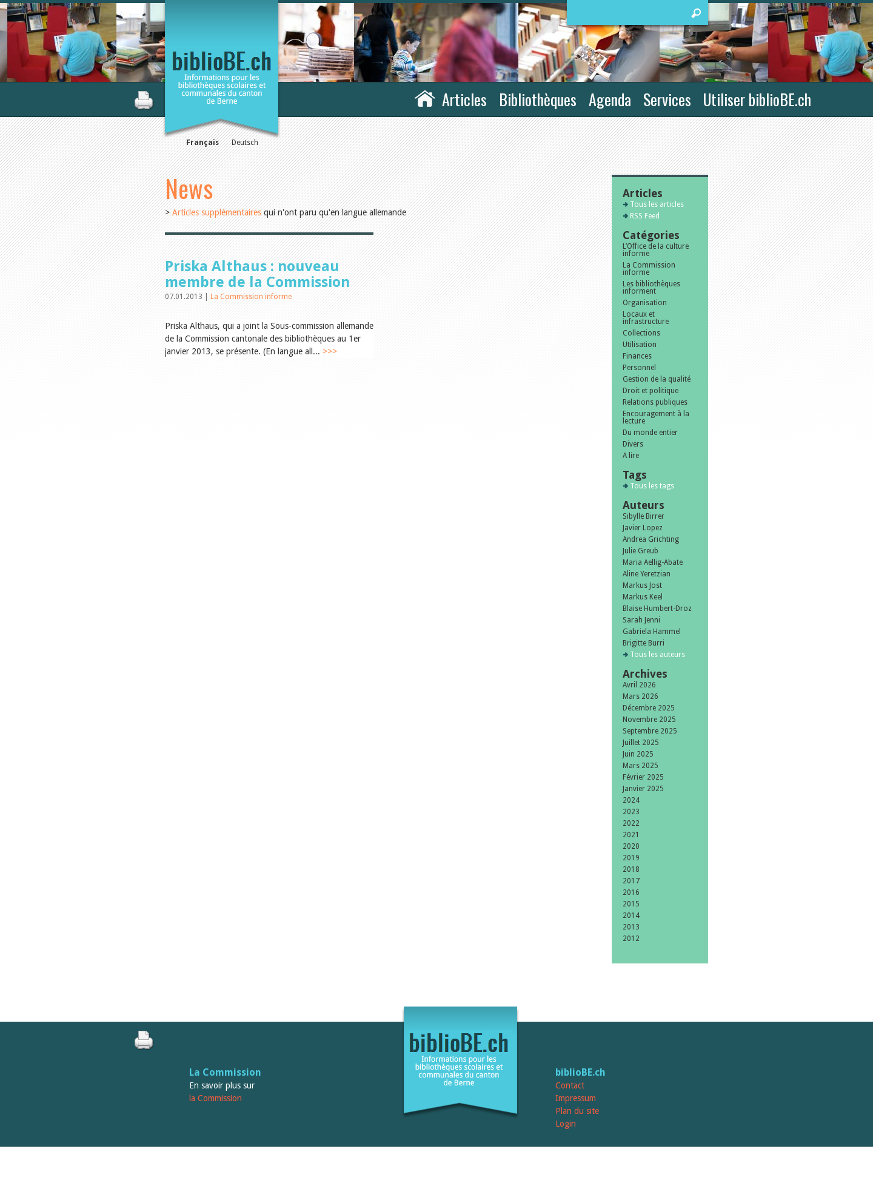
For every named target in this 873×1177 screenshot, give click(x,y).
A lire (631, 455)
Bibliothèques (538, 99)
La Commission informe (251, 296)
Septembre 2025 (650, 731)
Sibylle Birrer (643, 516)
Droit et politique (650, 390)
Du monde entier (650, 432)
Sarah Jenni (641, 620)
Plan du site (577, 1111)
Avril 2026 (639, 685)
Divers (633, 444)
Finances (637, 356)
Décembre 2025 (649, 708)
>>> (330, 351)
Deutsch (245, 142)
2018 (631, 869)
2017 (631, 881)
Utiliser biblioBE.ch (757, 99)
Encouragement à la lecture (656, 417)
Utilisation (640, 344)
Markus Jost (642, 585)
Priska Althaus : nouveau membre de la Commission (257, 274)
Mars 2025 (640, 765)
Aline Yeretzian (647, 574)
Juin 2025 (638, 754)
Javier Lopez (643, 527)
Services (667, 99)
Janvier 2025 (643, 788)
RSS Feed (645, 216)
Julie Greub (640, 551)
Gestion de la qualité (657, 379)
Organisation (645, 302)
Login (565, 1123)
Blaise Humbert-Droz (657, 608)
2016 (631, 892)
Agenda (610, 99)
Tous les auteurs (657, 654)
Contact (569, 1085)
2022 (631, 823)
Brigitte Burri (643, 643)
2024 (631, 800)
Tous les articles (657, 204)
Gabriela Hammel (652, 631)
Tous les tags (652, 486)
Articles (464, 99)
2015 (631, 904)
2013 (631, 927)
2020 (631, 846)
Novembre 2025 (649, 719)
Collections (641, 333)
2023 (631, 811)
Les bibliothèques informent (651, 287)
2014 (631, 915)
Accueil (425, 98)
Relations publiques (655, 402)
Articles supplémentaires (216, 212)
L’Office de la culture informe (656, 250)
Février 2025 (643, 777)
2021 (631, 834)
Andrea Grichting (651, 539)
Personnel (639, 367)
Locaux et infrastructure (646, 318)
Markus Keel (643, 597)
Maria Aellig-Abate (653, 562)
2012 (631, 938)
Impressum (575, 1098)
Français (202, 142)
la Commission (215, 1098)
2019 (631, 858)
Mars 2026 (640, 696)
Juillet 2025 (641, 742)
